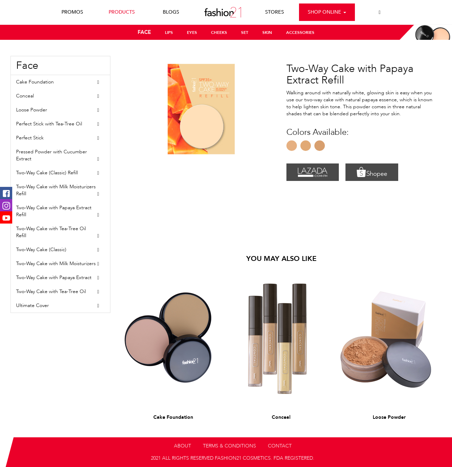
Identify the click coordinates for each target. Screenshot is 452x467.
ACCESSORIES (300, 32)
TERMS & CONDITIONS (229, 446)
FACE (144, 32)
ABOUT (182, 446)
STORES (274, 12)
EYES (192, 32)
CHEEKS (219, 32)
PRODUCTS (122, 12)
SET (244, 32)
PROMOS (72, 12)
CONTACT (280, 446)
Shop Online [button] (327, 12)
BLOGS (171, 12)
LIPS (169, 32)
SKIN (267, 32)
